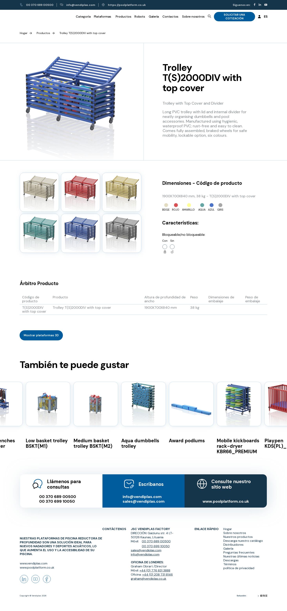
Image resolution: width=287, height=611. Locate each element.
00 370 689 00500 (36, 5)
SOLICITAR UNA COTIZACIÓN (234, 16)
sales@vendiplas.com (143, 497)
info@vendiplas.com (77, 5)
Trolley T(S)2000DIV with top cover (82, 33)
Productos (43, 33)
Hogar (23, 33)
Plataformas (102, 16)
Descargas (231, 556)
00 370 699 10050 (56, 497)
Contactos (170, 16)
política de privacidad (238, 564)
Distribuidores (233, 540)
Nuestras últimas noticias (241, 552)
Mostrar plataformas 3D (41, 335)
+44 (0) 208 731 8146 (157, 570)
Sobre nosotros (193, 16)
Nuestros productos (238, 533)
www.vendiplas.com (33, 563)
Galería (154, 16)
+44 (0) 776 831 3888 (154, 566)
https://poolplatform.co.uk (124, 5)
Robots (139, 16)
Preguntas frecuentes (238, 548)
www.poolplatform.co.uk (226, 497)
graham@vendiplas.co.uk (148, 574)
